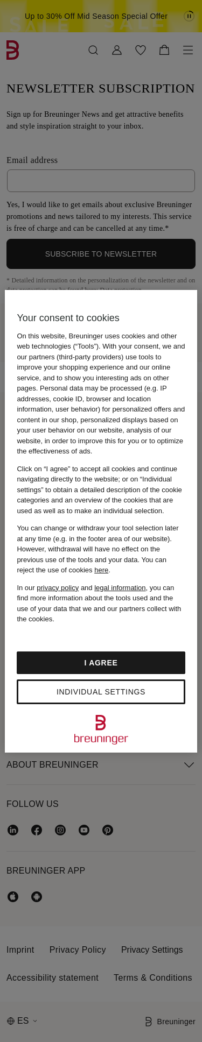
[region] (101, 521)
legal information (119, 588)
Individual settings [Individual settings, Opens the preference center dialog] (101, 691)
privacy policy (58, 588)
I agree (101, 662)
